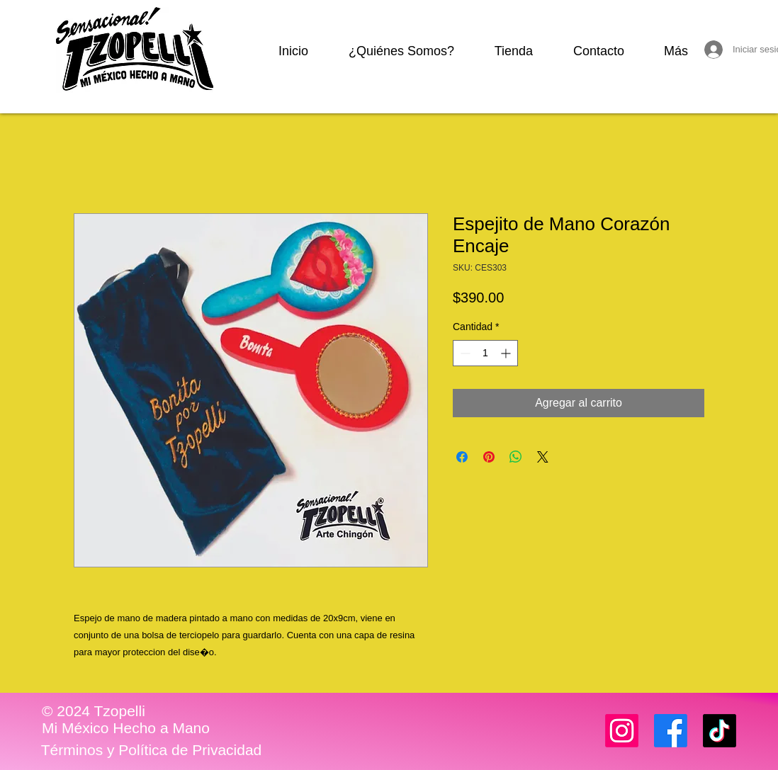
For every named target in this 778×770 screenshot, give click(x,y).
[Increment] (507, 353)
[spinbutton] (485, 353)
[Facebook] (670, 730)
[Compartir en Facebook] (461, 456)
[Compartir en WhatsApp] (515, 456)
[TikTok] (719, 730)
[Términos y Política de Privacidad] (151, 750)
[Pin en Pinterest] (488, 456)
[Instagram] (621, 730)
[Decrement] (464, 353)
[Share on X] (542, 456)
